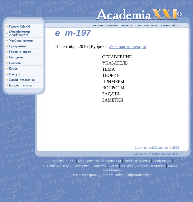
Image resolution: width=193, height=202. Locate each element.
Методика (81, 166)
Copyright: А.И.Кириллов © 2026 (157, 147)
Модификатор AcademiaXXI (99, 161)
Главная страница (87, 175)
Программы (162, 161)
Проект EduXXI (63, 161)
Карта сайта (114, 175)
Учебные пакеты (137, 161)
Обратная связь (139, 175)
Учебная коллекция (127, 46)
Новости (99, 166)
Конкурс (127, 166)
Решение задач (59, 166)
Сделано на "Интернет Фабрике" (156, 153)
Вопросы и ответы (150, 166)
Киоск (113, 166)
